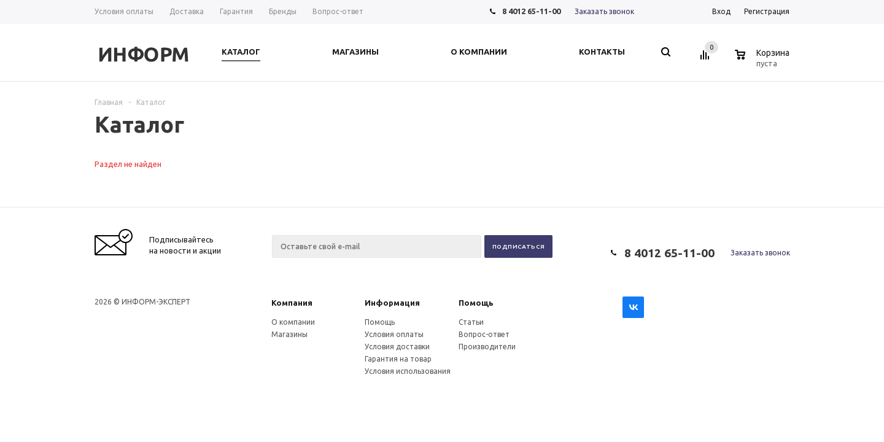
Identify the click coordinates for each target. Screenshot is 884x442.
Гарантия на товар (398, 359)
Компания (291, 302)
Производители (487, 347)
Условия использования (408, 371)
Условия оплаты (394, 334)
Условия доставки (397, 347)
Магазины (289, 334)
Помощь (476, 302)
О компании (293, 322)
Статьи (471, 322)
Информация (392, 302)
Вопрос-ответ (484, 334)
